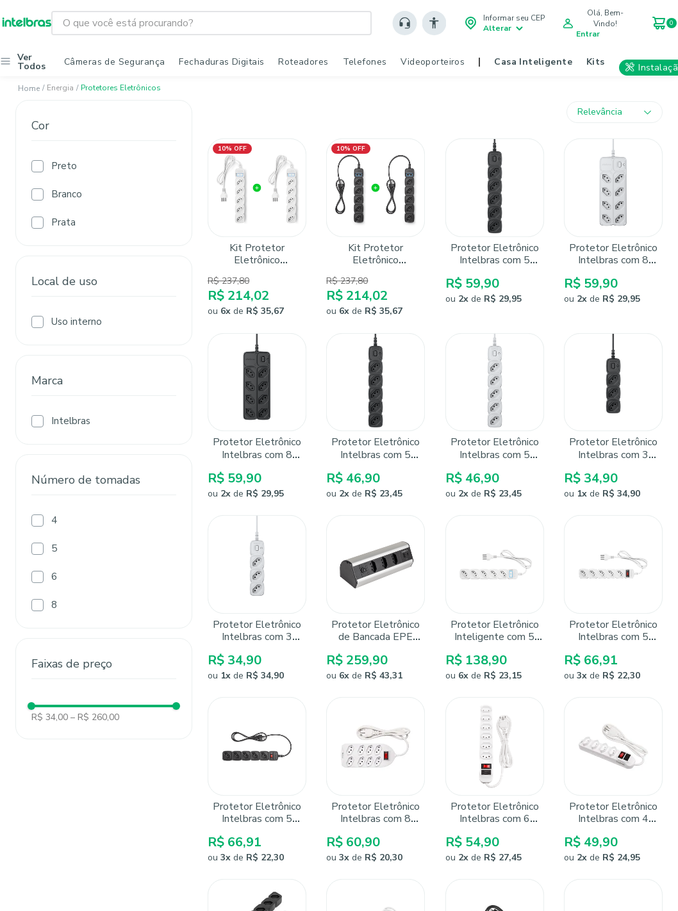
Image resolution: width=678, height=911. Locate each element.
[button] (103, 138)
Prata (63, 222)
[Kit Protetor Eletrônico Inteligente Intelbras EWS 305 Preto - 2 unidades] (375, 228)
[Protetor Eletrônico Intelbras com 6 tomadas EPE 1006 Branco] (494, 780)
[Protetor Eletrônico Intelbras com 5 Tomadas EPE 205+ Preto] (257, 780)
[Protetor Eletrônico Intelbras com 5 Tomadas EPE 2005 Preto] (375, 416)
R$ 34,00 (49, 717)
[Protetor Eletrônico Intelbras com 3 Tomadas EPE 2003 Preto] (613, 416)
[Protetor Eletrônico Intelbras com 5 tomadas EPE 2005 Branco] (494, 416)
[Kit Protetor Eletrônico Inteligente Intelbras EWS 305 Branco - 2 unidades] (257, 228)
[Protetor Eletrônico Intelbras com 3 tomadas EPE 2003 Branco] (257, 598)
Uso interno (76, 321)
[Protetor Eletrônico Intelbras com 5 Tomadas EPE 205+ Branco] (613, 598)
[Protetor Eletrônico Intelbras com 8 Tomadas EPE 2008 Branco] (613, 228)
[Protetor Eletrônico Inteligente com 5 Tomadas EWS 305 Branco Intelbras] (494, 598)
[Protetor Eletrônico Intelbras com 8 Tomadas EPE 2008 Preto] (257, 416)
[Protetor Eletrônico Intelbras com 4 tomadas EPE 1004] (613, 780)
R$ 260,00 (94, 717)
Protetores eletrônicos (121, 88)
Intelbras (70, 420)
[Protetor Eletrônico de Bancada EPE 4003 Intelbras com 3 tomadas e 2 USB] (375, 598)
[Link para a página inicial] (28, 88)
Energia (60, 88)
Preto (64, 166)
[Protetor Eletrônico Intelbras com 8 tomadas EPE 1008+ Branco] (375, 780)
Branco (66, 194)
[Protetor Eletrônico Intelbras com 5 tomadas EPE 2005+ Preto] (494, 228)
